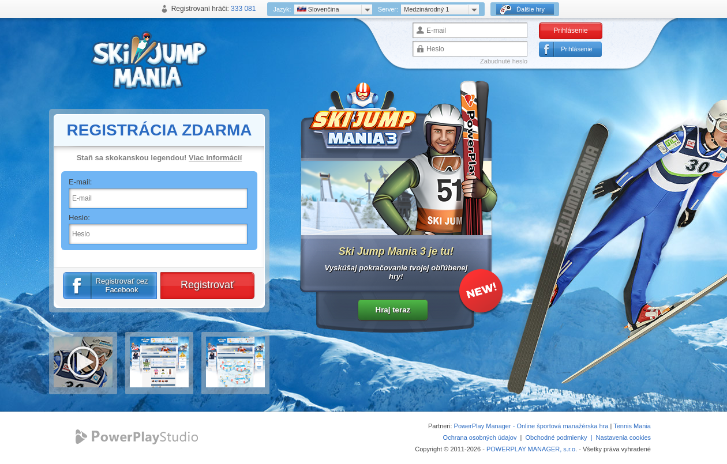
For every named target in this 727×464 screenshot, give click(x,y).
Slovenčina (318, 9)
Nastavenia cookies (623, 437)
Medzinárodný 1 (426, 9)
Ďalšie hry (522, 9)
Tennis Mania (632, 425)
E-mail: (80, 182)
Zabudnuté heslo (503, 61)
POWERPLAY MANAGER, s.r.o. (531, 449)
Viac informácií (215, 157)
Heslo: (79, 217)
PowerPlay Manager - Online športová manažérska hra (531, 425)
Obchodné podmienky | (561, 437)
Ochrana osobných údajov (480, 437)
